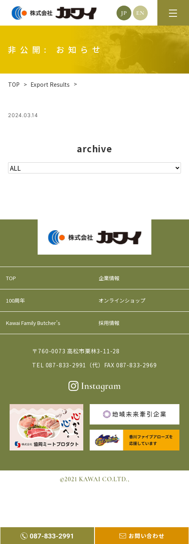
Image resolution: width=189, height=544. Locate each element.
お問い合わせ (142, 536)
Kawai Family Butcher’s (33, 323)
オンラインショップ (122, 300)
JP (124, 12)
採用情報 (109, 323)
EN (140, 12)
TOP (11, 278)
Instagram (94, 386)
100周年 (15, 300)
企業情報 (109, 278)
